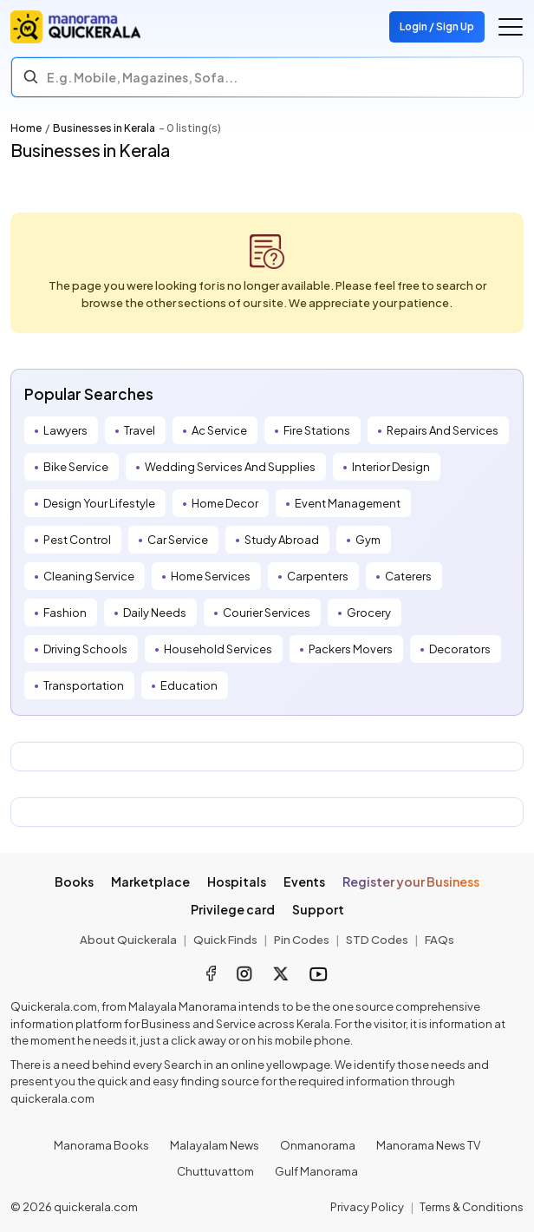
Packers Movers (351, 649)
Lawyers (65, 430)
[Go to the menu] (511, 27)
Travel (139, 430)
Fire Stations (316, 430)
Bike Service (75, 467)
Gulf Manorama (316, 1171)
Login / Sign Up (437, 26)
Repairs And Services (442, 430)
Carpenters (317, 576)
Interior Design (391, 467)
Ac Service (219, 430)
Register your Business (410, 881)
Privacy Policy (367, 1207)
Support (318, 909)
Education (189, 685)
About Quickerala (128, 940)
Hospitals (236, 881)
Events (304, 881)
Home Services (211, 576)
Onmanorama (317, 1145)
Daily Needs (154, 612)
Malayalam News (214, 1145)
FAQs (439, 940)
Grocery (369, 612)
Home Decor (225, 503)
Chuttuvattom (215, 1171)
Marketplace (150, 881)
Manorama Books (101, 1145)
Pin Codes (301, 940)
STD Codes (377, 940)
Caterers (408, 576)
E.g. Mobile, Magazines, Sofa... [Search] (142, 77)
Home (26, 127)
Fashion (65, 612)
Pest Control (77, 540)
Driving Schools (85, 649)
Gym (368, 540)
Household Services (218, 649)
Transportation (83, 685)
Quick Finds (225, 940)
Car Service (177, 540)
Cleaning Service (88, 576)
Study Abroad (281, 540)
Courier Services (266, 612)
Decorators (460, 649)
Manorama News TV (428, 1145)
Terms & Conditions (472, 1207)
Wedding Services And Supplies (230, 467)
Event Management (347, 503)
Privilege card (233, 909)
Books (74, 881)
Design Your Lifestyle (99, 503)
